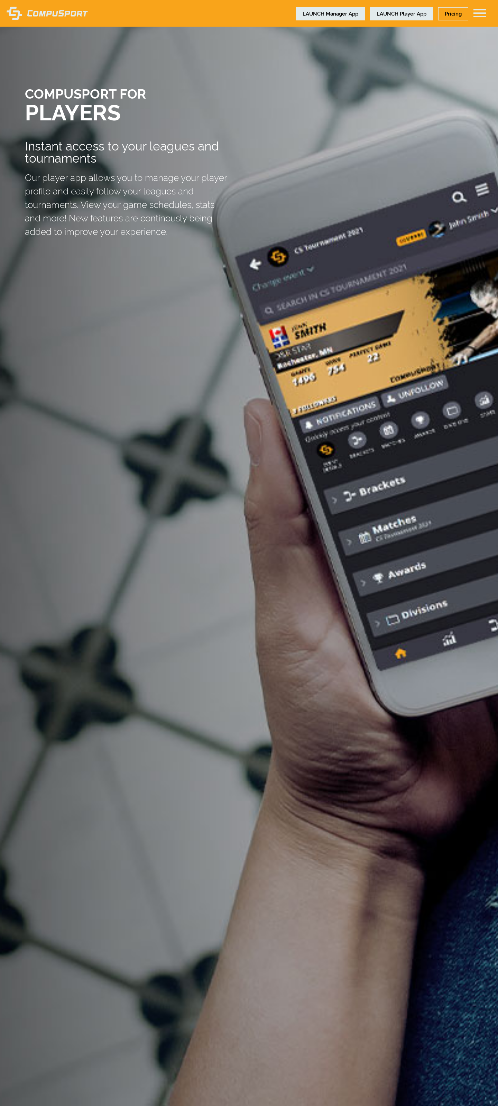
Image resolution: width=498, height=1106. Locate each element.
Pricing (453, 13)
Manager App (330, 13)
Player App (401, 13)
